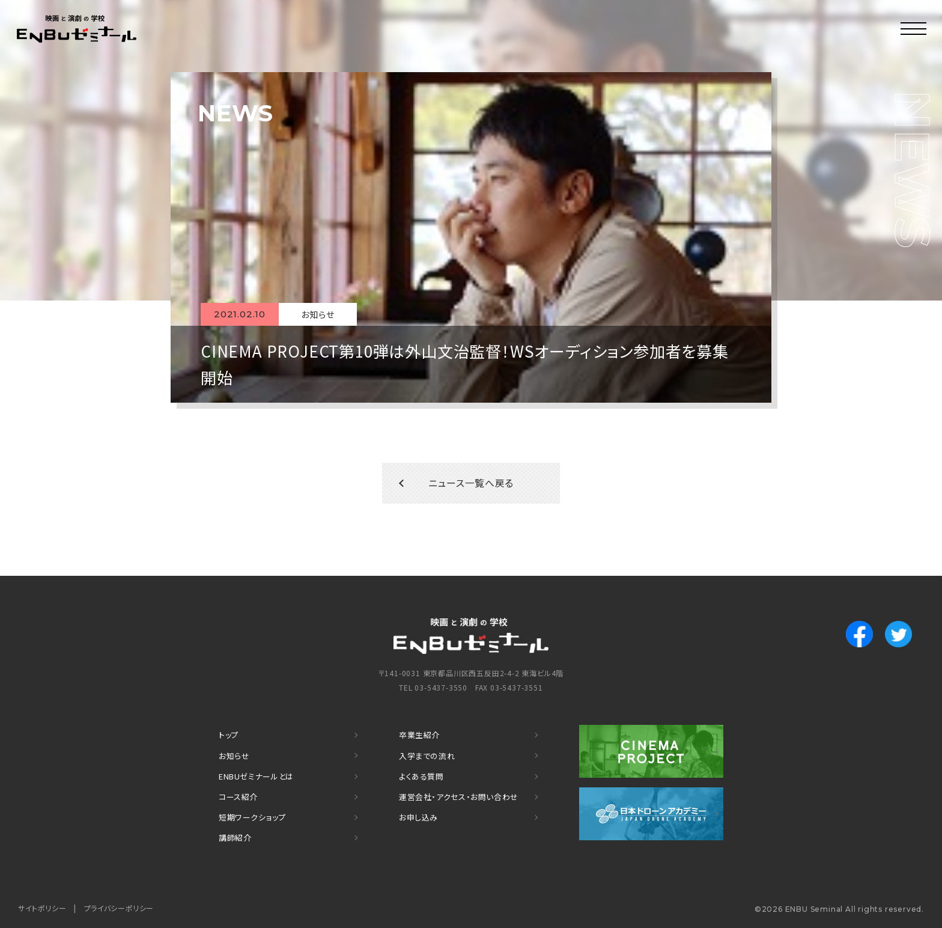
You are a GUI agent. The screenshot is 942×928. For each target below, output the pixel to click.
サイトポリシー (42, 907)
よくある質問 (422, 778)
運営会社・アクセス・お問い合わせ (459, 798)
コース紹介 (238, 798)
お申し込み (419, 817)
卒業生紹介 (419, 738)
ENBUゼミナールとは (257, 778)
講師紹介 (235, 837)
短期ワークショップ (253, 817)
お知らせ (234, 758)
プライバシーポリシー (120, 907)
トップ (229, 738)
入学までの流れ (427, 758)
